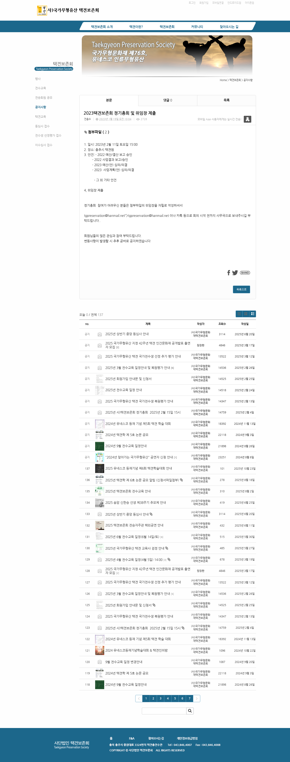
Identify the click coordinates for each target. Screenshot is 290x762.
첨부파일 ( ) (96, 132)
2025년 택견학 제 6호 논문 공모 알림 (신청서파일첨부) (142, 480)
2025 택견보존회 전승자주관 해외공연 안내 (134, 525)
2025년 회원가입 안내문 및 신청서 (128, 379)
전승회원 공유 (43, 97)
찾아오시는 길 (229, 27)
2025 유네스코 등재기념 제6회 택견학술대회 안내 (138, 468)
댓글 (167, 100)
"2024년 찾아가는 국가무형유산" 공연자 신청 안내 (139, 457)
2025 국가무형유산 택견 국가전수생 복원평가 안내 (139, 401)
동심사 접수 (42, 126)
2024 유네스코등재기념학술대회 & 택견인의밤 (136, 650)
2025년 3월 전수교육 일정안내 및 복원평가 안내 (137, 367)
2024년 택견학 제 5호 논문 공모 (126, 435)
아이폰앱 (249, 2)
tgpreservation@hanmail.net (104, 215)
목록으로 (241, 289)
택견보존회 (167, 27)
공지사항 (40, 107)
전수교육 (40, 88)
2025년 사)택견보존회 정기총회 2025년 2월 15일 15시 (143, 412)
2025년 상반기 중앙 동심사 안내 (127, 334)
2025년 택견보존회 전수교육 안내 (128, 491)
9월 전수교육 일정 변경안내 (123, 662)
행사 (38, 78)
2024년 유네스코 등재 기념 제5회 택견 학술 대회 (138, 423)
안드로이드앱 (234, 2)
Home (223, 80)
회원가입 (203, 2)
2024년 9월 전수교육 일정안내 (126, 446)
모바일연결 (218, 2)
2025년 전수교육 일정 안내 (124, 390)
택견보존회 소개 (102, 27)
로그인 (192, 2)
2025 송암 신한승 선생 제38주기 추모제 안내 (135, 502)
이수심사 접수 (43, 145)
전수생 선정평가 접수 (48, 135)
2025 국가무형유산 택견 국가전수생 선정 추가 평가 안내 (143, 356)
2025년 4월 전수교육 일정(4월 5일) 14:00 (133, 559)
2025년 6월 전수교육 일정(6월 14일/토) (132, 537)
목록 (227, 100)
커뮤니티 (197, 27)
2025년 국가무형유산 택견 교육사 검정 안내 (134, 548)
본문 (109, 100)
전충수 (87, 119)
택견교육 (40, 116)
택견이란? (136, 27)
